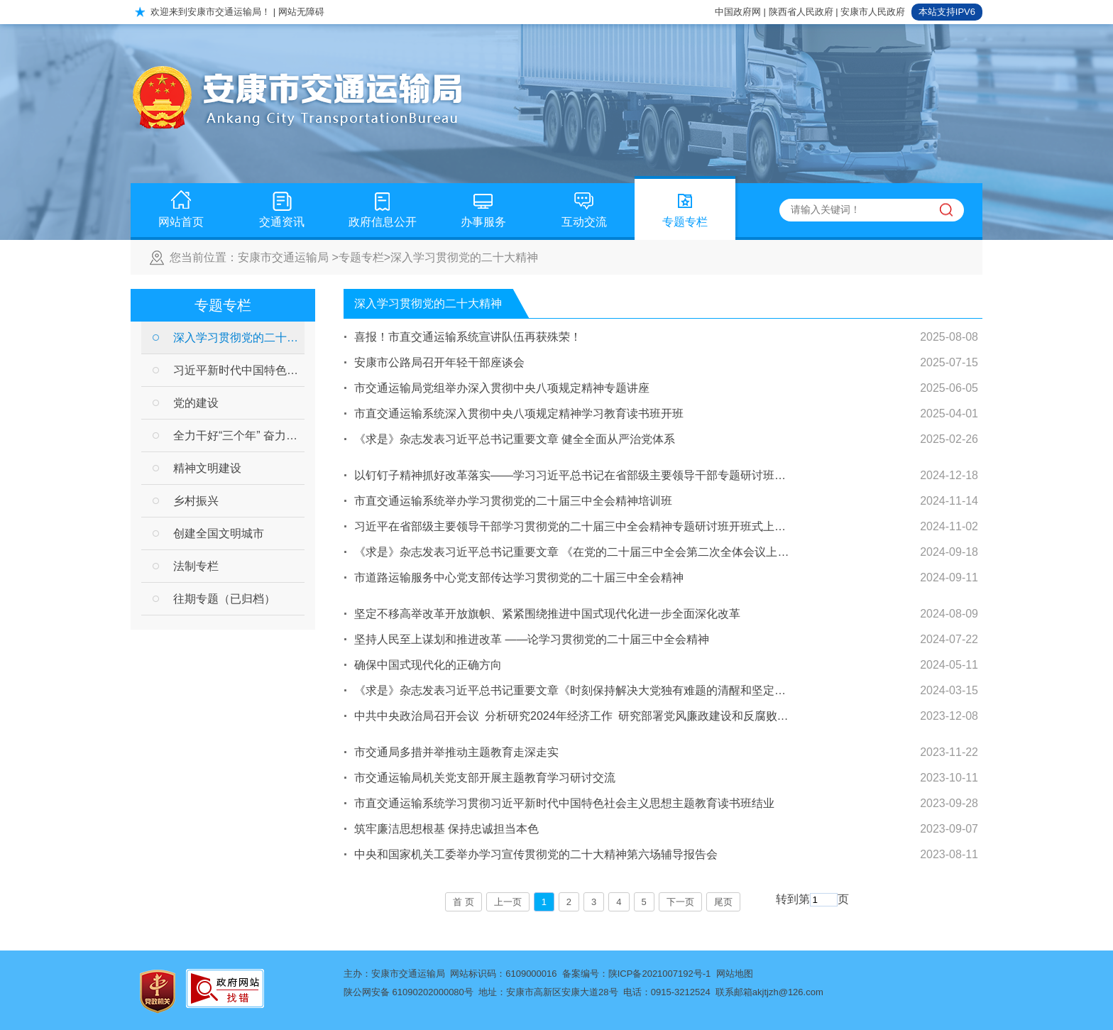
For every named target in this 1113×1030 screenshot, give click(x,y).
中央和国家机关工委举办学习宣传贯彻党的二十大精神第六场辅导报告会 (536, 854)
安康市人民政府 (872, 11)
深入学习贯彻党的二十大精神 (464, 257)
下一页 (680, 902)
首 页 (463, 902)
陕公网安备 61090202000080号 (408, 992)
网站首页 (181, 205)
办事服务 (483, 205)
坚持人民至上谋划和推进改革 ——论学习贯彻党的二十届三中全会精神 (531, 639)
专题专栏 (685, 205)
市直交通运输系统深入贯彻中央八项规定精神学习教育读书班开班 (519, 413)
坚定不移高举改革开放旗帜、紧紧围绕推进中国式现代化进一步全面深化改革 (547, 614)
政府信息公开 (383, 205)
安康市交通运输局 (283, 257)
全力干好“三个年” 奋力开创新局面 (239, 435)
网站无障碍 (301, 11)
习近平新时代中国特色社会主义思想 (239, 370)
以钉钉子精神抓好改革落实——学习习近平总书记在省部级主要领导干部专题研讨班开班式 (572, 475)
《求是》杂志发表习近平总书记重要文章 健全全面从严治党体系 (514, 439)
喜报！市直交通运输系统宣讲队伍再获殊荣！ (467, 337)
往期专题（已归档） (224, 599)
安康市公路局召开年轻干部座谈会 (439, 362)
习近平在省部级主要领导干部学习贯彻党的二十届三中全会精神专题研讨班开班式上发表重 (572, 526)
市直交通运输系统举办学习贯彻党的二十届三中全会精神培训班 (513, 501)
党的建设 (196, 403)
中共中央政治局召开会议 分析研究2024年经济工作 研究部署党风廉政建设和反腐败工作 (572, 716)
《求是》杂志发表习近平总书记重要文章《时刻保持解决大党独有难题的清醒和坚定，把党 (572, 690)
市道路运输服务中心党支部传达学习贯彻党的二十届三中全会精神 (519, 577)
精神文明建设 (207, 468)
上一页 (508, 902)
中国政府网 (738, 11)
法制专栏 (196, 566)
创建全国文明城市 (218, 533)
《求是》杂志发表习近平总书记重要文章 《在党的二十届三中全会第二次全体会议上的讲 (572, 552)
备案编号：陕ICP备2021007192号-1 (636, 973)
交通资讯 (282, 205)
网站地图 (734, 973)
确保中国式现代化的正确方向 (428, 665)
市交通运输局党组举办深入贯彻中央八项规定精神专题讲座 (501, 388)
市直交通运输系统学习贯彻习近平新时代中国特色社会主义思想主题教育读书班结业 (564, 803)
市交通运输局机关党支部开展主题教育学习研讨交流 (484, 778)
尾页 (723, 902)
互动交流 (584, 205)
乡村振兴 (196, 501)
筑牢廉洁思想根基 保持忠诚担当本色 (446, 829)
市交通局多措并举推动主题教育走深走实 (456, 752)
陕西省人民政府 (801, 11)
